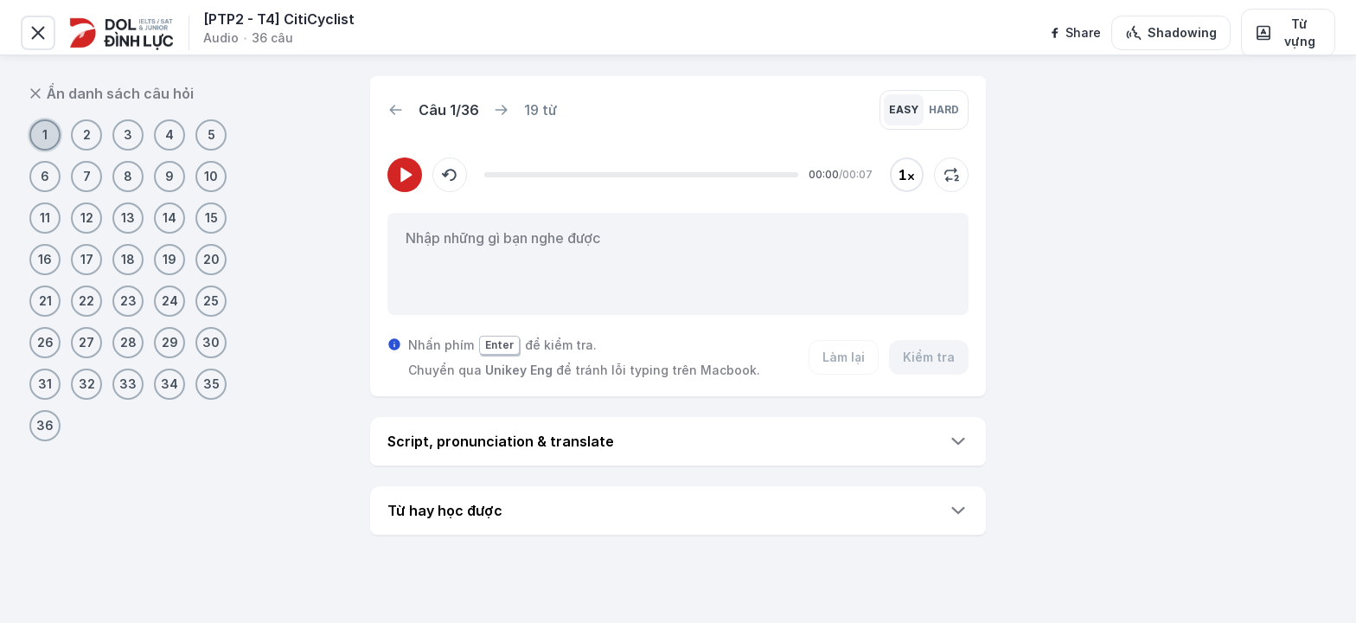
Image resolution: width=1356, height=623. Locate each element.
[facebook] (1074, 33)
